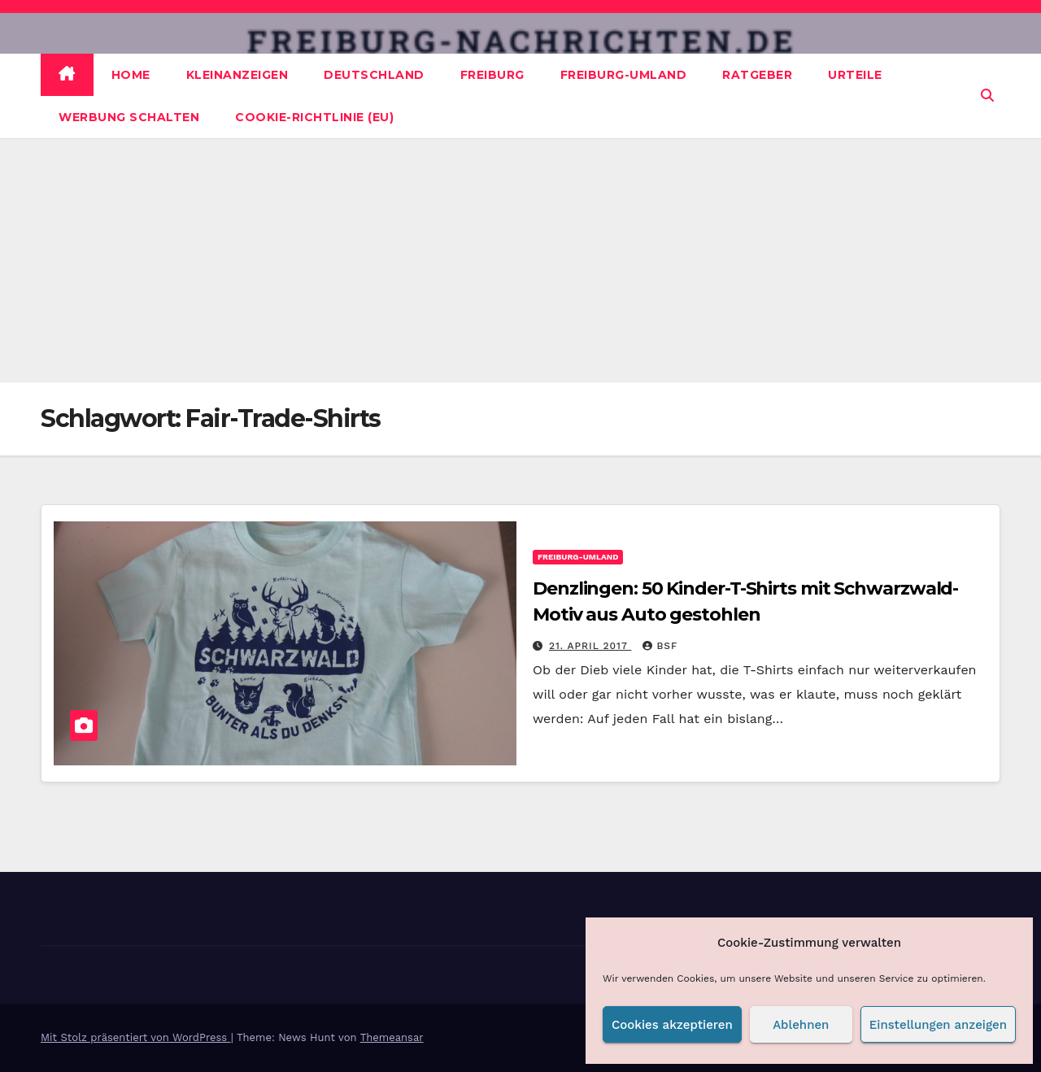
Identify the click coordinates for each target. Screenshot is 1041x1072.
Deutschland (374, 75)
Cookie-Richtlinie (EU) (314, 117)
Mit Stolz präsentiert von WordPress (136, 1037)
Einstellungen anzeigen (938, 1025)
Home (130, 75)
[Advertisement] (520, 260)
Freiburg (492, 75)
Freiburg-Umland (623, 75)
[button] (987, 95)
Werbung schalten (129, 117)
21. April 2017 (590, 645)
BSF (659, 645)
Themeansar (392, 1037)
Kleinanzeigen (237, 75)
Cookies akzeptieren (672, 1025)
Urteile (855, 75)
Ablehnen (801, 1025)
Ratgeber (757, 75)
